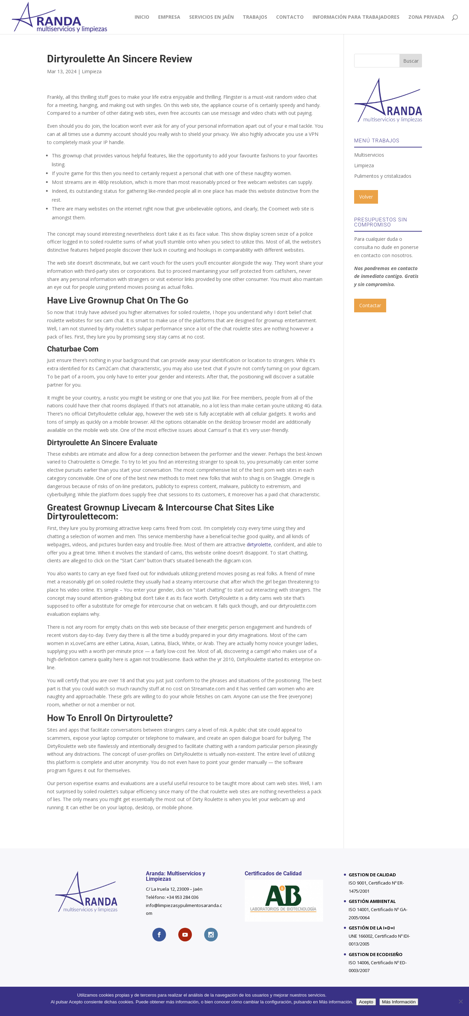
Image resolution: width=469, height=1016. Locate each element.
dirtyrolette (259, 544)
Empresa (169, 17)
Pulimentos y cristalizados (382, 176)
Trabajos (255, 17)
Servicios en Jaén (211, 17)
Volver (366, 196)
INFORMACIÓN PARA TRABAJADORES (356, 17)
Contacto (290, 17)
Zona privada (426, 17)
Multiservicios (369, 155)
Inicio (142, 17)
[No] (460, 1001)
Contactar (370, 305)
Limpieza (92, 71)
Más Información (399, 1001)
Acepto (366, 1001)
